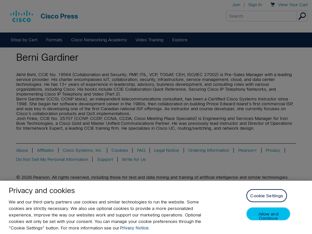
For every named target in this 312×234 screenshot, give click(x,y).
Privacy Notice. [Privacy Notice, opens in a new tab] (135, 228)
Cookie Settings (266, 195)
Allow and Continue (268, 216)
